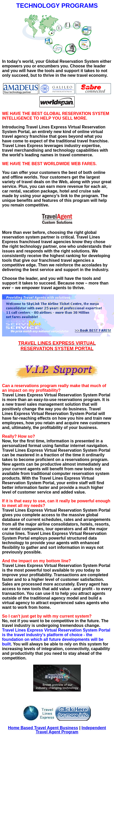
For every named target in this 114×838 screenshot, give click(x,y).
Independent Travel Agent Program (71, 730)
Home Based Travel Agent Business (43, 728)
